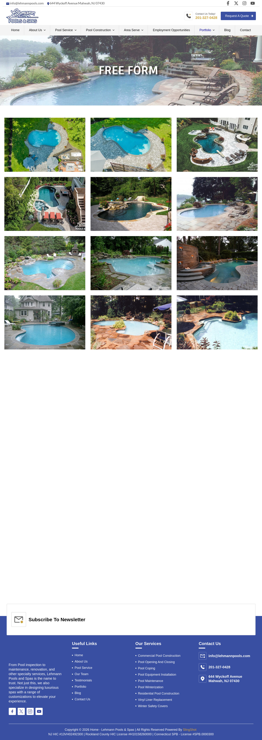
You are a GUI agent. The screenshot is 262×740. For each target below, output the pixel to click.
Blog (227, 30)
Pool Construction (100, 30)
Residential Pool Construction (158, 693)
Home (15, 30)
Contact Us (82, 699)
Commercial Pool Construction (159, 655)
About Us (37, 30)
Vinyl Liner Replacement (155, 700)
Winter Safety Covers (153, 706)
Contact (245, 30)
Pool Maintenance (150, 681)
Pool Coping (146, 668)
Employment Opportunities (171, 30)
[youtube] (252, 3)
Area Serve (133, 30)
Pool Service (65, 30)
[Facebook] (228, 3)
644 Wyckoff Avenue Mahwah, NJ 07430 (77, 3)
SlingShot (190, 729)
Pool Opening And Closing (156, 662)
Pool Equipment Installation (157, 674)
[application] (44, 30)
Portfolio (207, 30)
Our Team (81, 674)
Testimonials (83, 680)
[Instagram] (244, 3)
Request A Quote (237, 16)
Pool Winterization (150, 687)
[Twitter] (236, 3)
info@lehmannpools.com (26, 3)
